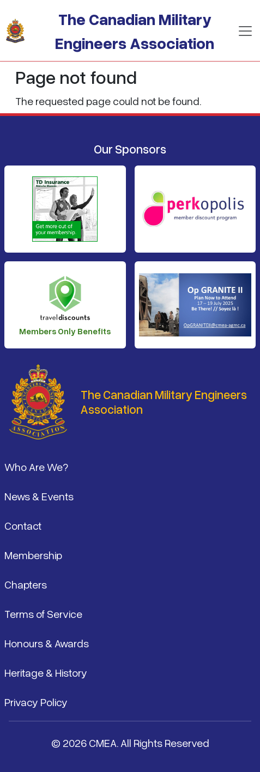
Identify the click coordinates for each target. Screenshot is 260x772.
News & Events (39, 496)
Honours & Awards (46, 643)
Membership (33, 554)
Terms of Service (43, 613)
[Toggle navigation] (245, 31)
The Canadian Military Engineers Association (134, 30)
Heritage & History (45, 672)
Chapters (25, 584)
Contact (22, 525)
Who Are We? (36, 466)
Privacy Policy (36, 701)
